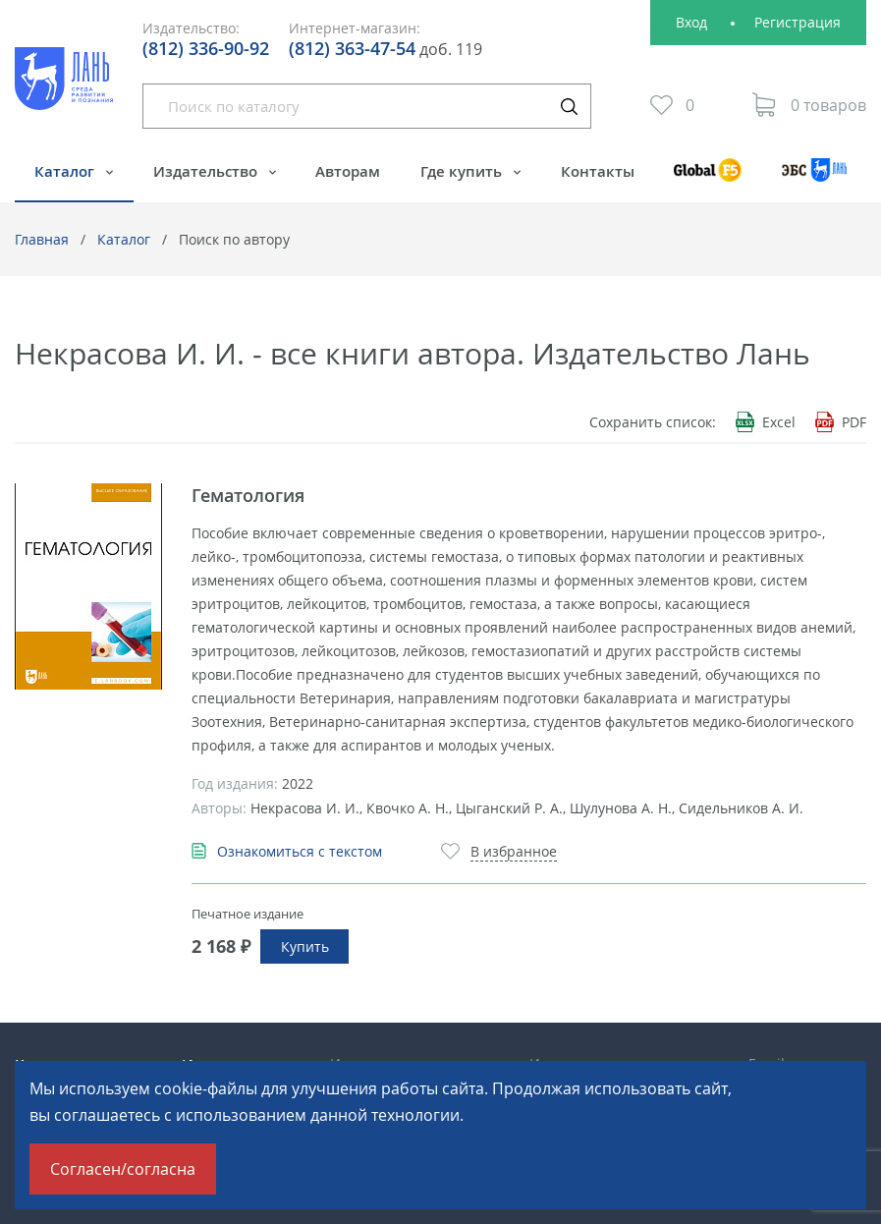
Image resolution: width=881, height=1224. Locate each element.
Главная (42, 239)
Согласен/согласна (122, 1169)
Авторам (347, 171)
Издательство (207, 171)
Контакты (597, 171)
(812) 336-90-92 (205, 48)
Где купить (463, 171)
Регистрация (797, 22)
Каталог (66, 171)
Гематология (248, 495)
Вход (691, 22)
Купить (305, 946)
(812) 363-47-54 (352, 48)
